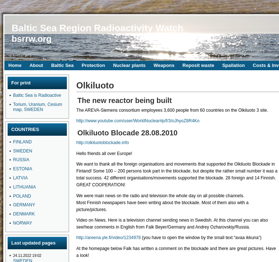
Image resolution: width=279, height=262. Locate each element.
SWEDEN (22, 151)
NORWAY (22, 223)
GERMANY (24, 204)
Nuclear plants (129, 65)
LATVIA (20, 177)
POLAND (22, 196)
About (36, 65)
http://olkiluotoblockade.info (102, 142)
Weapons (164, 65)
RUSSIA (21, 159)
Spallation (233, 65)
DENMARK (24, 214)
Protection (93, 65)
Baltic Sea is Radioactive (37, 95)
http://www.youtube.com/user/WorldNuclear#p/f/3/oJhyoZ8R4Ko (137, 120)
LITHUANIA (24, 187)
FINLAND (22, 141)
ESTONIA (22, 168)
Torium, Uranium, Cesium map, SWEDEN (37, 107)
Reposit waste (198, 65)
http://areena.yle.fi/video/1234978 (108, 237)
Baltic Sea (62, 65)
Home (14, 65)
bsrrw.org (32, 39)
